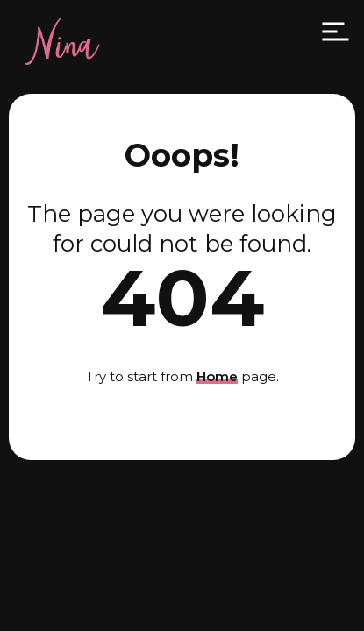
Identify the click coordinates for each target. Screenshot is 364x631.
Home (217, 376)
